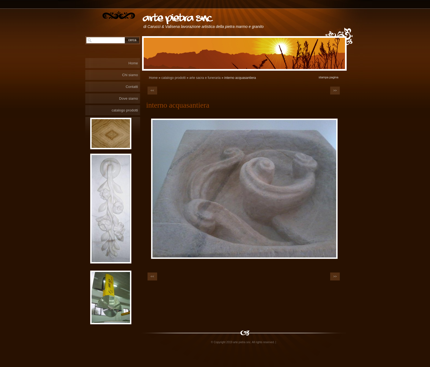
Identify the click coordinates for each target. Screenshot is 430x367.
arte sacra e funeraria (204, 78)
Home (153, 78)
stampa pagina (328, 77)
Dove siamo (128, 98)
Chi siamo (130, 75)
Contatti (132, 87)
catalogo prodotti (173, 78)
